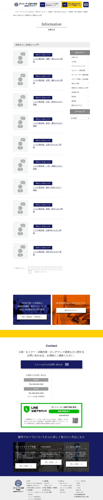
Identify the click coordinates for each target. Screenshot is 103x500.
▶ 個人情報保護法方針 (79, 494)
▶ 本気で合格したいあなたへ (34, 488)
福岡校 (74, 101)
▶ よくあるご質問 (47, 492)
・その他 (78, 488)
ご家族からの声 (48, 485)
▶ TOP (28, 481)
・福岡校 (78, 483)
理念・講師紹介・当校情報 (80, 11)
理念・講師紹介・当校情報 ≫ (31, 317)
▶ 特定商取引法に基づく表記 (81, 497)
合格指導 (50, 11)
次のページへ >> (40, 272)
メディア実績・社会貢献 (80, 79)
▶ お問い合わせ (46, 490)
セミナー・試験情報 (78, 70)
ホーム (17, 11)
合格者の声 (75, 92)
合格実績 (71, 11)
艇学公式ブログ (77, 105)
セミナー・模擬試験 (81, 481)
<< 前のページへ (19, 268)
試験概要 (62, 490)
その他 (74, 61)
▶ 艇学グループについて (33, 485)
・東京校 (78, 485)
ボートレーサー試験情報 (80, 75)
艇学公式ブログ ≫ (71, 310)
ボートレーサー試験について (35, 492)
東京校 (74, 96)
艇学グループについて (41, 11)
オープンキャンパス (78, 66)
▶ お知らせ (61, 481)
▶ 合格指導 (29, 490)
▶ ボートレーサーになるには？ (34, 483)
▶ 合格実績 (45, 481)
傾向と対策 (75, 83)
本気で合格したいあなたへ (60, 11)
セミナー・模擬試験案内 (34, 497)
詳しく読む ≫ (26, 466)
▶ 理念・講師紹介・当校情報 (49, 488)
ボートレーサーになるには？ (27, 11)
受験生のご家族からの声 (43, 54)
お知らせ (75, 57)
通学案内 (30, 494)
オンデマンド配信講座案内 (34, 499)
